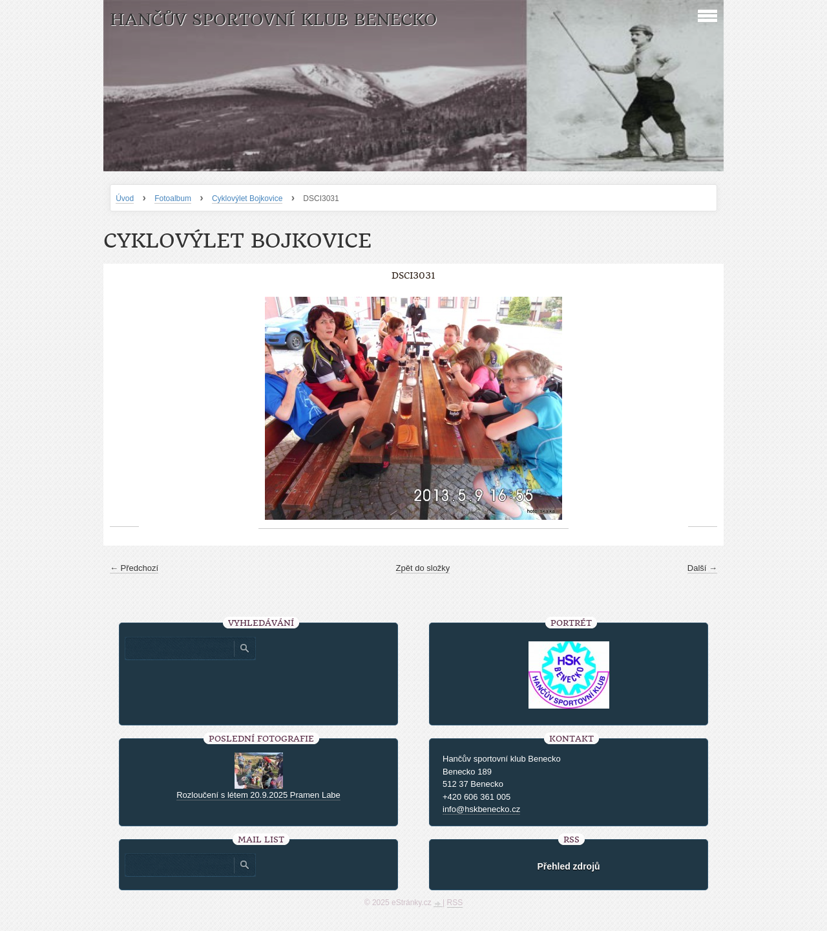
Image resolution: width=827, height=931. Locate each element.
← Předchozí (134, 568)
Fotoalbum (172, 198)
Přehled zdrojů (568, 866)
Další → (702, 568)
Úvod (125, 198)
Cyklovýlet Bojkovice (247, 198)
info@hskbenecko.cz (481, 809)
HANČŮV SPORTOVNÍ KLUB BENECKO (273, 20)
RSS (455, 902)
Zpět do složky (423, 568)
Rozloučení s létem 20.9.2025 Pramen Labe (258, 795)
